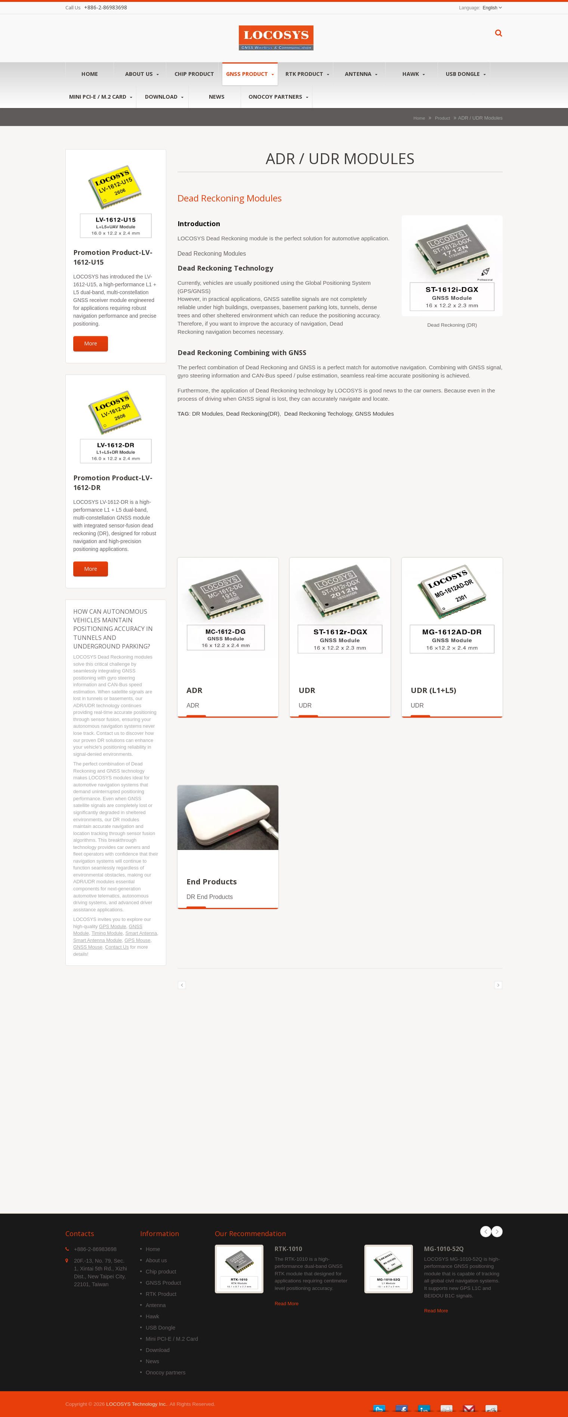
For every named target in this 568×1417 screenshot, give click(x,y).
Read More (287, 1303)
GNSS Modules (374, 413)
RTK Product (307, 73)
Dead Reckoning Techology (318, 413)
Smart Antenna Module (97, 940)
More (90, 343)
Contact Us (117, 947)
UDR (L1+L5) (433, 690)
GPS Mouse (137, 940)
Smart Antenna (141, 933)
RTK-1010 (288, 1249)
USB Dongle (466, 73)
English (490, 7)
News (216, 96)
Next (497, 1231)
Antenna (361, 73)
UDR (307, 690)
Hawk (413, 73)
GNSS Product (250, 73)
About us (142, 73)
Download (164, 96)
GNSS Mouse (87, 947)
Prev (485, 1231)
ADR (194, 690)
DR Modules (207, 413)
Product (442, 117)
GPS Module (112, 926)
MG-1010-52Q (444, 1249)
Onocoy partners (278, 96)
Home (90, 73)
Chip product (194, 73)
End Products (211, 882)
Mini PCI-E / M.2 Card (100, 96)
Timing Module (107, 933)
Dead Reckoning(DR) (253, 413)
